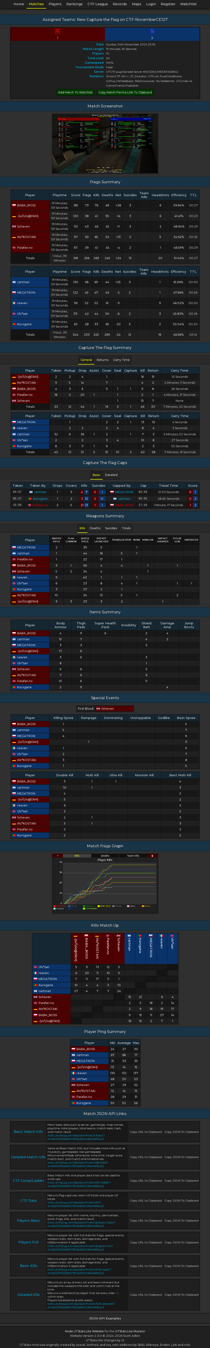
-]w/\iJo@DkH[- (25, 216)
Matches (36, 4)
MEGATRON (23, 292)
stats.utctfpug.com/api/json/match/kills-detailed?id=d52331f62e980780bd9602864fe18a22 (81, 1304)
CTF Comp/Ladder (28, 1179)
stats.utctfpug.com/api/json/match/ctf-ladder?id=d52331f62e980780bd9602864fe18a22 (79, 1182)
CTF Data (28, 1199)
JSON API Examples (105, 1317)
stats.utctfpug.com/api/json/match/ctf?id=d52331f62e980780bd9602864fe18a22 (75, 1202)
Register (168, 4)
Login (151, 4)
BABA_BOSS (24, 205)
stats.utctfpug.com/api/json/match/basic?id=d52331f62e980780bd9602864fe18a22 (76, 1135)
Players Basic (28, 1219)
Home (19, 4)
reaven (19, 303)
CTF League (97, 4)
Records (120, 4)
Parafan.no (22, 247)
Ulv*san (20, 313)
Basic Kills (28, 1264)
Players (55, 4)
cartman (21, 282)
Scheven (21, 226)
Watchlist (188, 4)
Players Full (28, 1241)
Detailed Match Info (28, 1156)
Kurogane (22, 324)
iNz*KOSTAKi (24, 237)
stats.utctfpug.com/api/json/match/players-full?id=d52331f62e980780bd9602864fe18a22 (80, 1246)
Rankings (74, 4)
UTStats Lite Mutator (130, 1330)
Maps (136, 4)
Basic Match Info (28, 1130)
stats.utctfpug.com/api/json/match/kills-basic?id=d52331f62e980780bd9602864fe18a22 (79, 1269)
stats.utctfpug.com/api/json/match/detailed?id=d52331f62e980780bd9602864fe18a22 (77, 1162)
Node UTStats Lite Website (84, 1330)
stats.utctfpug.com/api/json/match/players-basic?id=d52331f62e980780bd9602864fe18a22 (81, 1222)
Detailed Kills (28, 1293)
